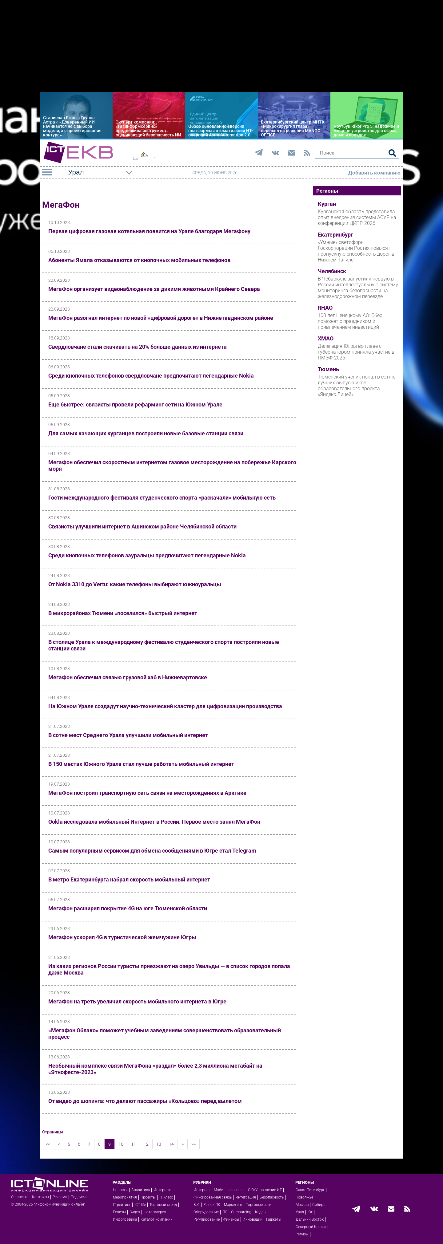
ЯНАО (325, 308)
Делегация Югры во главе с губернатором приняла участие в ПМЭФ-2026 (356, 352)
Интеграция (245, 1197)
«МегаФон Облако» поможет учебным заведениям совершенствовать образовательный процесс (164, 1033)
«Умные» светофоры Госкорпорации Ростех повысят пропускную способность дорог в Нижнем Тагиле (356, 251)
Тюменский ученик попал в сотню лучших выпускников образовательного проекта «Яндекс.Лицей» (357, 385)
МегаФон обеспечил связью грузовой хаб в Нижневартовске (127, 677)
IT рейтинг (122, 1205)
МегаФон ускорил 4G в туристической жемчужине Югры (122, 937)
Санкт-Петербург (310, 1190)
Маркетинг (233, 1205)
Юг (310, 1212)
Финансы (231, 1219)
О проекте (19, 1197)
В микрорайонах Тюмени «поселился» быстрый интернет (122, 613)
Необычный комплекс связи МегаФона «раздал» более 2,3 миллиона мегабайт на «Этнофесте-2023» (155, 1068)
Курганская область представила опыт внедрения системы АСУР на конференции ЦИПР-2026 (357, 217)
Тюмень (328, 369)
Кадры (260, 1212)
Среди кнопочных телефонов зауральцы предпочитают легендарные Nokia (147, 555)
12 (146, 1144)
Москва (302, 1205)
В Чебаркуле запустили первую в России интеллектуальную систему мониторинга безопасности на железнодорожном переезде (358, 287)
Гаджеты (273, 1219)
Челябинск (332, 271)
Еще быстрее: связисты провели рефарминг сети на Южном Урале (135, 404)
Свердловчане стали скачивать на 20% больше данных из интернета (137, 346)
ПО (224, 1212)
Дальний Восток (310, 1219)
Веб (197, 1205)
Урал (300, 1212)
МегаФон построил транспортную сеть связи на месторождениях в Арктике (147, 793)
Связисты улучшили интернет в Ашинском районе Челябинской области (142, 526)
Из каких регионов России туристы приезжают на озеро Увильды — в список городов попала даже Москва (169, 969)
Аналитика (140, 1190)
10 (120, 1144)
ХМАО (325, 339)
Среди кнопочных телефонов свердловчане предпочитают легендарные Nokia (151, 375)
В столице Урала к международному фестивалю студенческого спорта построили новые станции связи (163, 645)
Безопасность (272, 1197)
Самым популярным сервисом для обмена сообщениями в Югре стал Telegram (152, 850)
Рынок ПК (211, 1205)
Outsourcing (241, 1212)
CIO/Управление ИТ (265, 1190)
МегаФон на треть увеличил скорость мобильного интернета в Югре (137, 1001)
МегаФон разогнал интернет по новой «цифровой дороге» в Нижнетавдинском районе (160, 318)
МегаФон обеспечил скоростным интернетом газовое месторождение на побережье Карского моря (172, 465)
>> (193, 1144)
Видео (135, 1212)
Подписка (79, 1197)
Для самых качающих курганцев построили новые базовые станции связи (145, 433)
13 (158, 1144)
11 (133, 1144)
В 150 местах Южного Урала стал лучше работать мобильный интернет (141, 764)
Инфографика (125, 1219)
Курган (327, 204)
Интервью (162, 1190)
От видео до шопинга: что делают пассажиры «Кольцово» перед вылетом (145, 1101)
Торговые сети (258, 1205)
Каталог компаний (157, 1219)
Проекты (148, 1197)
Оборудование (206, 1212)
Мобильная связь (229, 1190)
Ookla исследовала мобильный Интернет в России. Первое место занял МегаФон (154, 821)
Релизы (119, 1212)
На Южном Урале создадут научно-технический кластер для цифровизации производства (165, 706)
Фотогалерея (155, 1212)
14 (171, 1144)
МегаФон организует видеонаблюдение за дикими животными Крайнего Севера (154, 289)
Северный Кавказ (311, 1227)
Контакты (40, 1197)
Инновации (252, 1219)
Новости (120, 1190)
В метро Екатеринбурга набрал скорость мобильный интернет (129, 879)
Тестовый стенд (163, 1205)
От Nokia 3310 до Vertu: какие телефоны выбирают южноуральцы (134, 584)
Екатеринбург (335, 235)
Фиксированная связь (213, 1197)
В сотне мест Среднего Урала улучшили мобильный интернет (128, 735)
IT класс (166, 1197)
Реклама (60, 1197)
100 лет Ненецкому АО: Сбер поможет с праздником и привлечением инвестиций (350, 321)
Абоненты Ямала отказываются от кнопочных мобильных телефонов (139, 260)
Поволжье (304, 1197)
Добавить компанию (374, 173)
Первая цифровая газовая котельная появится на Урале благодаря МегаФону (149, 231)
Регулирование (207, 1219)
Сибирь (318, 1205)
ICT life (140, 1205)
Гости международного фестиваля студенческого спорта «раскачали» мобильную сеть (162, 497)
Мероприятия (125, 1197)
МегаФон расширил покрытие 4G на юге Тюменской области (127, 908)
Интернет (202, 1190)
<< (48, 1144)
